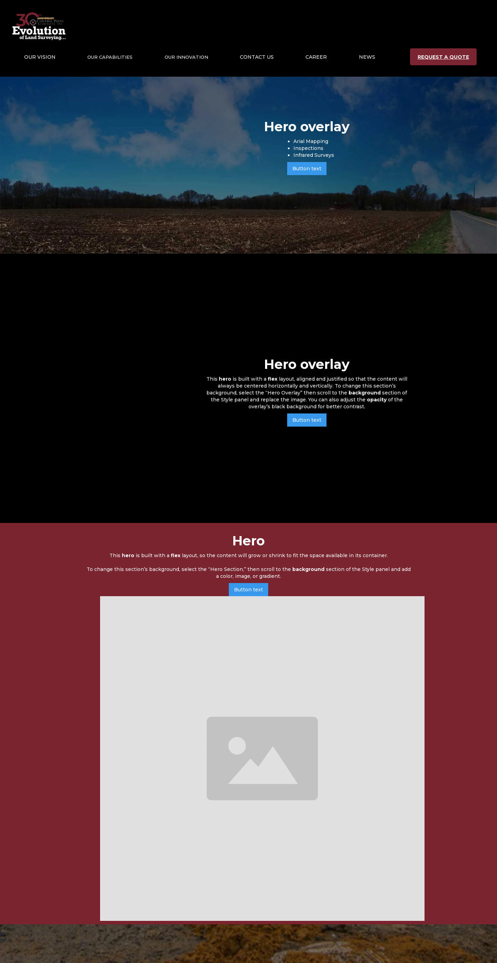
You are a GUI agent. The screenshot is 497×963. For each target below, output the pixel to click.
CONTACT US (257, 57)
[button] (39, 57)
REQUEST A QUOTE (443, 57)
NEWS (367, 57)
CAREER (316, 57)
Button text (306, 168)
